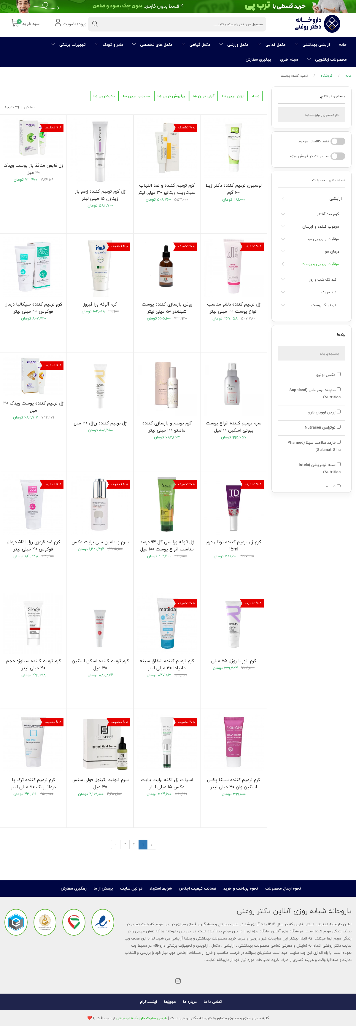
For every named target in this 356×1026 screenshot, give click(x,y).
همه (255, 96)
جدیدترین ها (104, 96)
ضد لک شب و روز (322, 279)
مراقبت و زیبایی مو (323, 239)
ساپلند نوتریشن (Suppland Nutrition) (315, 393)
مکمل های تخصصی (152, 44)
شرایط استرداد (161, 888)
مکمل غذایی (272, 44)
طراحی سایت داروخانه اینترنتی (141, 1018)
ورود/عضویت (70, 24)
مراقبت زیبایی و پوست (320, 264)
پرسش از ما (103, 888)
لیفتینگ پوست (324, 305)
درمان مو (332, 251)
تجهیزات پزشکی (68, 44)
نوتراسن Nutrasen (322, 427)
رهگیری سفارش (74, 888)
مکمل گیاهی (196, 44)
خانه (343, 44)
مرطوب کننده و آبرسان (320, 226)
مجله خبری (289, 59)
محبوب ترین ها (136, 96)
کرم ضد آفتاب (327, 214)
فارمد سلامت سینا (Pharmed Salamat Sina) (314, 446)
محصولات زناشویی (327, 59)
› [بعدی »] (115, 844)
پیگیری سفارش (258, 59)
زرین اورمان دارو (324, 412)
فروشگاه (327, 75)
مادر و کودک (109, 44)
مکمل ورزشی (234, 44)
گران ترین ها (203, 96)
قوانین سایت (131, 888)
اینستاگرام (148, 1001)
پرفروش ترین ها (171, 96)
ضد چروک (328, 292)
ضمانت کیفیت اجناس (197, 888)
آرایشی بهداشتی (312, 44)
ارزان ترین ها (233, 96)
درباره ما (190, 1001)
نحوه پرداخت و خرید (240, 888)
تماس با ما (213, 1001)
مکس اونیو (328, 375)
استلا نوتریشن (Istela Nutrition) (320, 468)
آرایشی (336, 198)
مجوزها (170, 1001)
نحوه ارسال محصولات (283, 888)
